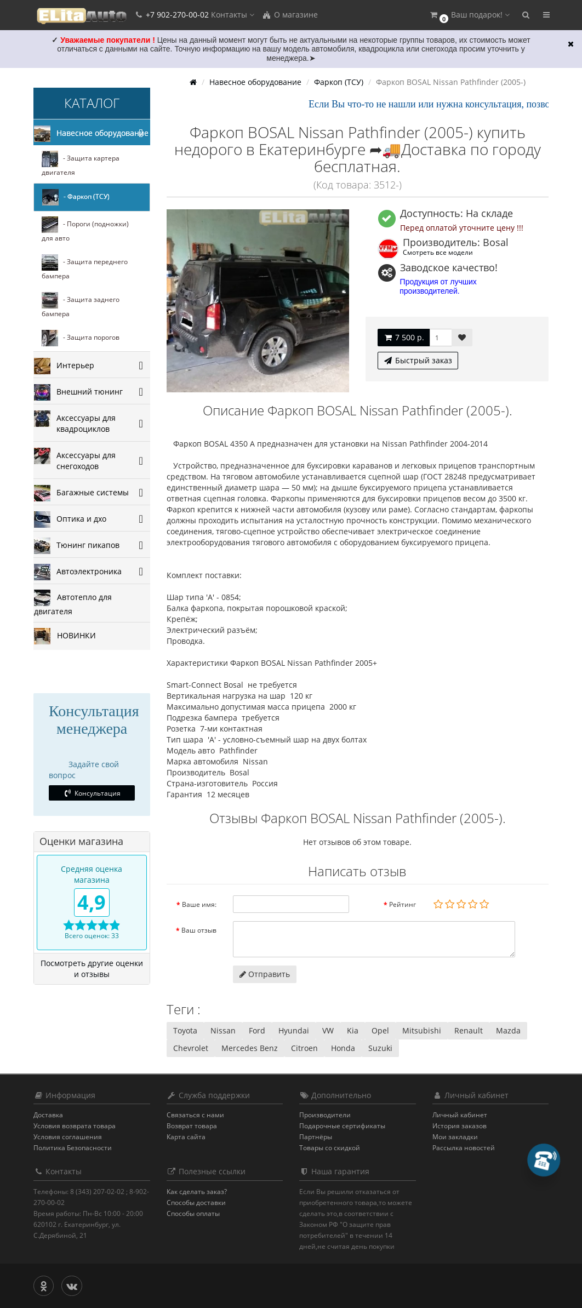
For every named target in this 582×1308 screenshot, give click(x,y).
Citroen (304, 1048)
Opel (380, 1030)
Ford (257, 1030)
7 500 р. (403, 337)
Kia (352, 1030)
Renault (468, 1030)
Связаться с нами (195, 1114)
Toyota (185, 1030)
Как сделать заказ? (197, 1191)
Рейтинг (402, 904)
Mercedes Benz (249, 1048)
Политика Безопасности (72, 1147)
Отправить (264, 974)
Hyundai (293, 1030)
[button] (469, 15)
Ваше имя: (199, 904)
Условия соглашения (67, 1136)
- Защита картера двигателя (80, 164)
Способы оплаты (193, 1213)
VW (328, 1030)
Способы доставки (196, 1202)
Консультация (92, 793)
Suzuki (380, 1048)
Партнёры (315, 1136)
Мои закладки (455, 1136)
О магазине (290, 14)
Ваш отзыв (198, 930)
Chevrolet (190, 1048)
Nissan (223, 1030)
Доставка (48, 1114)
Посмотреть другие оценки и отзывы (92, 968)
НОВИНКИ (65, 636)
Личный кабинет (459, 1114)
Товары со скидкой (329, 1147)
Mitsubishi (421, 1030)
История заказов (459, 1125)
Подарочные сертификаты (342, 1125)
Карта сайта (186, 1136)
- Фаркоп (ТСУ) (76, 197)
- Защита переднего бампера (85, 267)
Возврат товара (192, 1125)
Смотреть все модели (438, 252)
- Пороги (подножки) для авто (85, 229)
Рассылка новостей (463, 1147)
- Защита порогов (80, 338)
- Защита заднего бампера (80, 305)
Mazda (508, 1030)
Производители (325, 1114)
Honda (343, 1048)
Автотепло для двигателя (73, 603)
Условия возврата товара (74, 1125)
